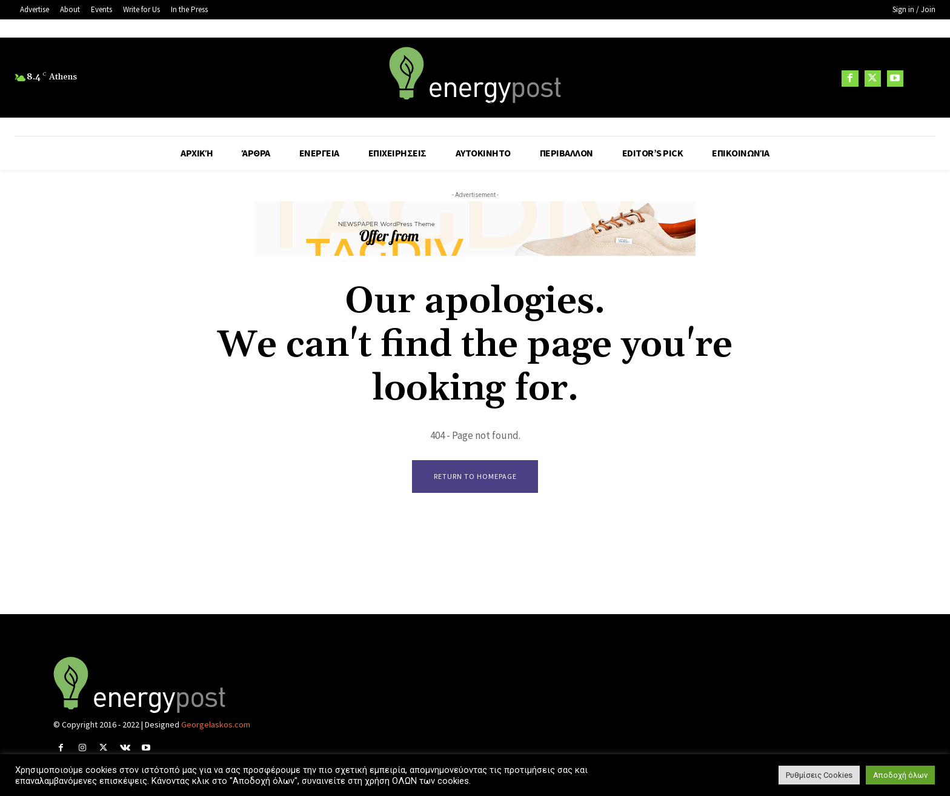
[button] (920, 78)
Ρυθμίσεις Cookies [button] (819, 775)
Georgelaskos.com (215, 725)
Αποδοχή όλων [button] (900, 775)
